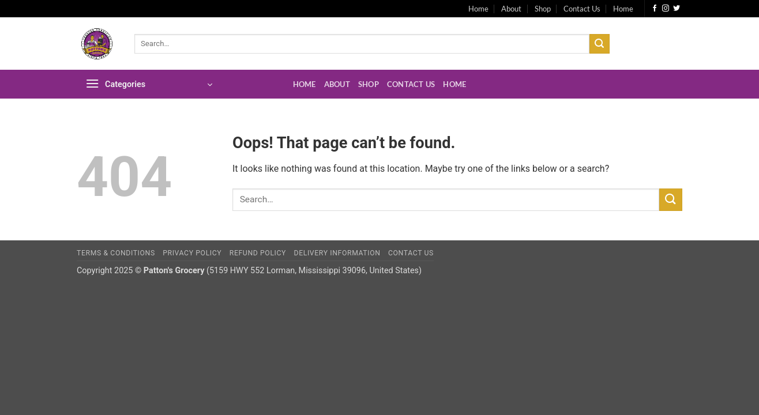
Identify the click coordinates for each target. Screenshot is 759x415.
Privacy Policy (192, 253)
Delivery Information (337, 253)
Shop (543, 8)
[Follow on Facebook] (654, 9)
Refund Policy (258, 253)
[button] (149, 84)
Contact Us (581, 8)
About (511, 8)
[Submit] (599, 44)
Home (478, 8)
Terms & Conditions (116, 253)
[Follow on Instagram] (665, 9)
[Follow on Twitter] (676, 9)
